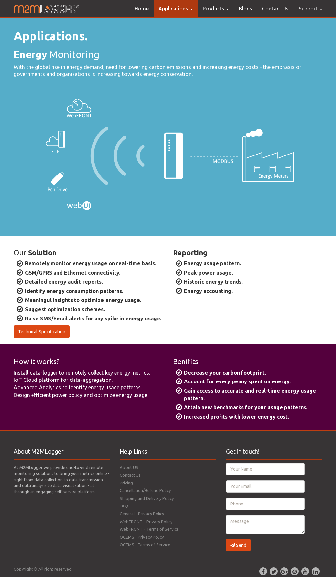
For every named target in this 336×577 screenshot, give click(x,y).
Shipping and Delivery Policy (147, 498)
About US (129, 467)
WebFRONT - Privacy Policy (146, 521)
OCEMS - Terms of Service (145, 544)
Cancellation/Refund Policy (145, 490)
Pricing (126, 483)
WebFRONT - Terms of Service (149, 529)
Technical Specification (41, 331)
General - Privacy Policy (142, 513)
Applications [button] (175, 8)
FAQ (124, 506)
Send (238, 545)
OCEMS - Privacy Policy (142, 537)
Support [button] (310, 8)
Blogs (245, 8)
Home (142, 8)
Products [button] (216, 8)
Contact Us (275, 8)
